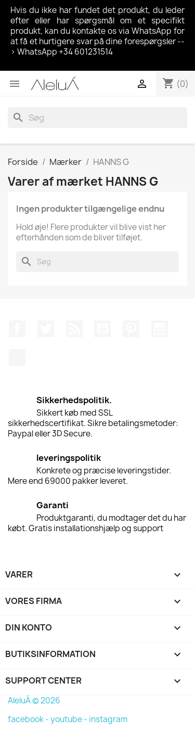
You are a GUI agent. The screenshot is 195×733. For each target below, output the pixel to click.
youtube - (69, 719)
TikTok (17, 357)
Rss (74, 328)
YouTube (102, 328)
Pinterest (131, 328)
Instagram (159, 328)
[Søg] (97, 117)
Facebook (17, 328)
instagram (108, 719)
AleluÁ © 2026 (34, 700)
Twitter (45, 328)
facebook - (29, 719)
